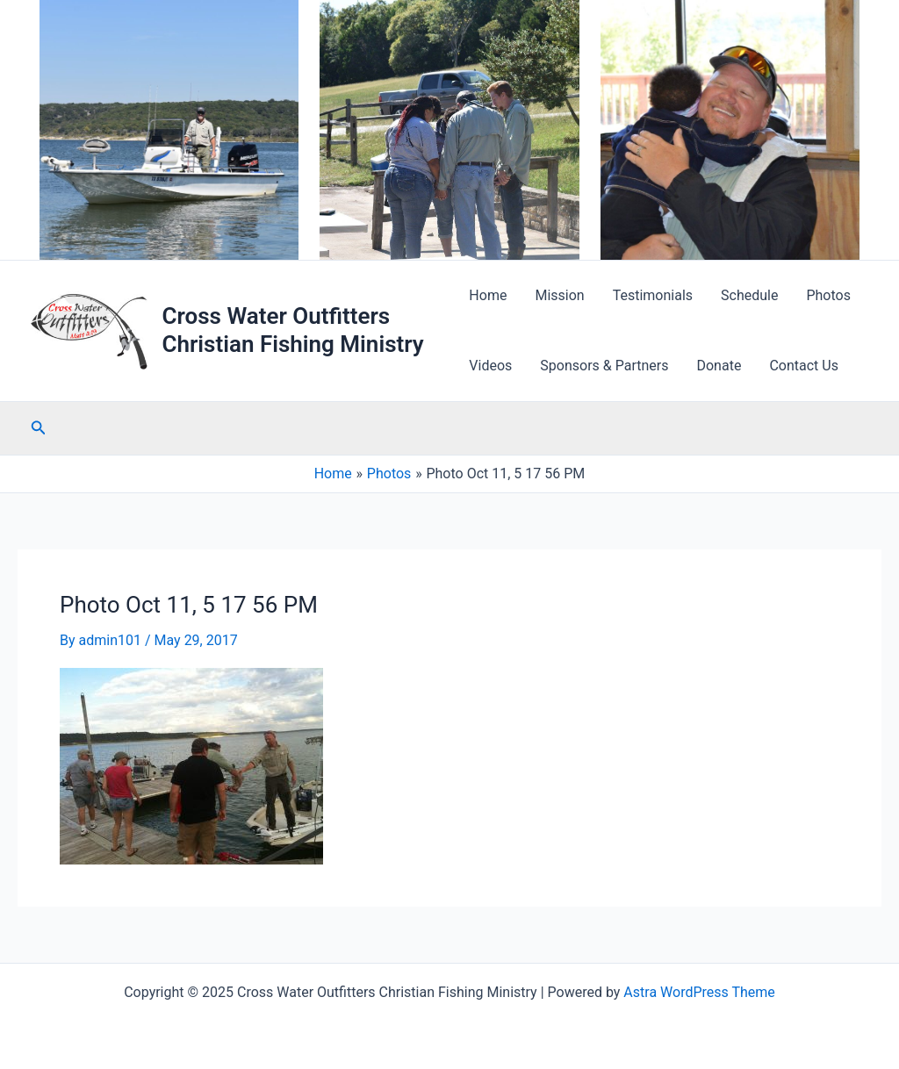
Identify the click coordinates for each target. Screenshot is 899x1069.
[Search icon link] (39, 428)
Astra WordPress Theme (698, 992)
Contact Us (803, 365)
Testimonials (653, 295)
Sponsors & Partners (604, 365)
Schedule (749, 295)
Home (488, 295)
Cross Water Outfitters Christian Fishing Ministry (292, 329)
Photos (828, 295)
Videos (490, 365)
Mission (559, 295)
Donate (718, 365)
